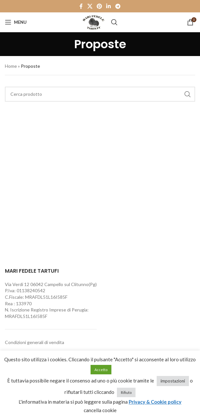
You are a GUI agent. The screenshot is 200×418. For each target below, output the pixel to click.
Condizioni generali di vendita (34, 342)
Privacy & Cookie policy (155, 402)
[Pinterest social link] (99, 6)
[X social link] (89, 6)
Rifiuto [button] (126, 392)
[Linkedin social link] (108, 6)
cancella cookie (100, 410)
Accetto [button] (100, 370)
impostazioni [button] (173, 380)
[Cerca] (114, 22)
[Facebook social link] (81, 6)
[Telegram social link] (117, 6)
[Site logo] (93, 21)
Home (11, 66)
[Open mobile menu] (16, 22)
